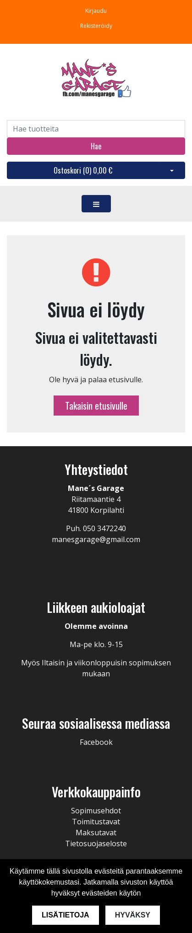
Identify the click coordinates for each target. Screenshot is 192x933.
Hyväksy (132, 915)
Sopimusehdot (96, 811)
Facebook (96, 742)
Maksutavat (96, 833)
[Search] (96, 128)
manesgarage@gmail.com (96, 539)
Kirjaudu (96, 11)
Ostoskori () (83, 170)
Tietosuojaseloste (96, 843)
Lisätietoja (65, 915)
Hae (96, 146)
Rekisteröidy (96, 26)
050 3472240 (104, 528)
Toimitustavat (96, 822)
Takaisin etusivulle (96, 405)
